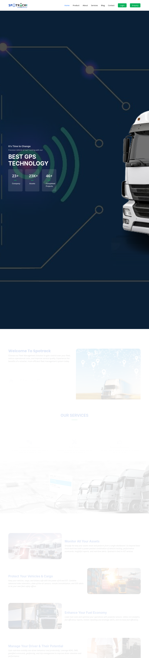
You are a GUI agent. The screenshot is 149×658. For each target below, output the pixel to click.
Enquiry (135, 5)
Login (122, 5)
